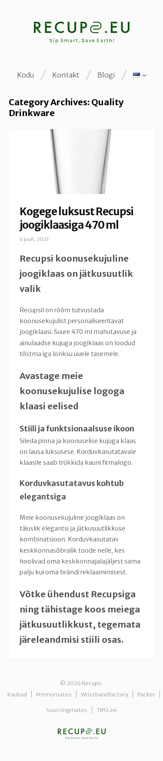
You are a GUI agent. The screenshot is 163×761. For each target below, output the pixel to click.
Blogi (106, 75)
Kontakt (66, 75)
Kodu (25, 75)
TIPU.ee (106, 709)
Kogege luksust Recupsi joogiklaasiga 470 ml (76, 218)
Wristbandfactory (104, 694)
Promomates (54, 694)
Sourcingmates (66, 709)
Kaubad (17, 694)
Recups (82, 734)
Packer (146, 694)
